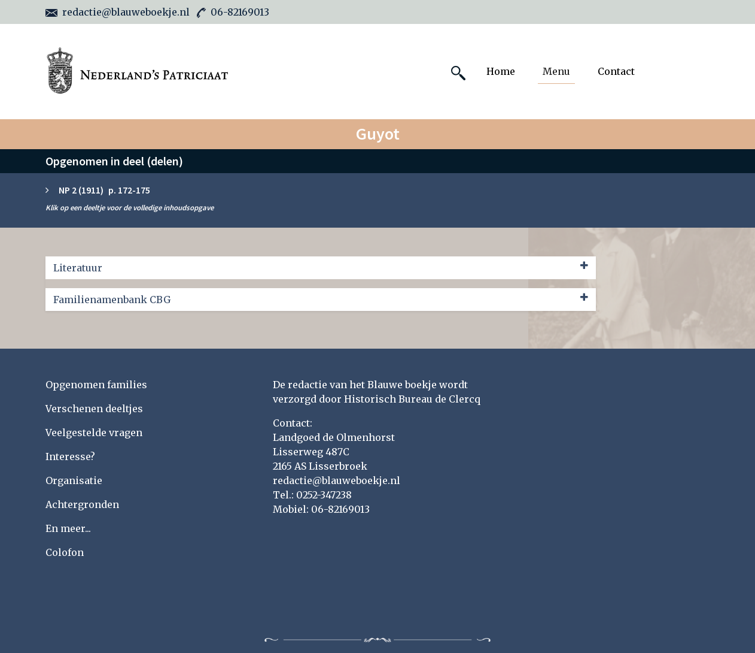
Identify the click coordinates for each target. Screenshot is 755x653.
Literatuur (320, 267)
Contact (616, 71)
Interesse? (70, 456)
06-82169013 (233, 12)
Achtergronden (82, 504)
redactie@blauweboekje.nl (117, 12)
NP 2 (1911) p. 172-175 (104, 190)
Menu (556, 71)
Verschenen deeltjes (94, 409)
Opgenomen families (96, 385)
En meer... (68, 528)
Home (500, 71)
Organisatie (73, 480)
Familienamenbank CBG (320, 299)
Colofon (64, 552)
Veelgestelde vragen (93, 433)
